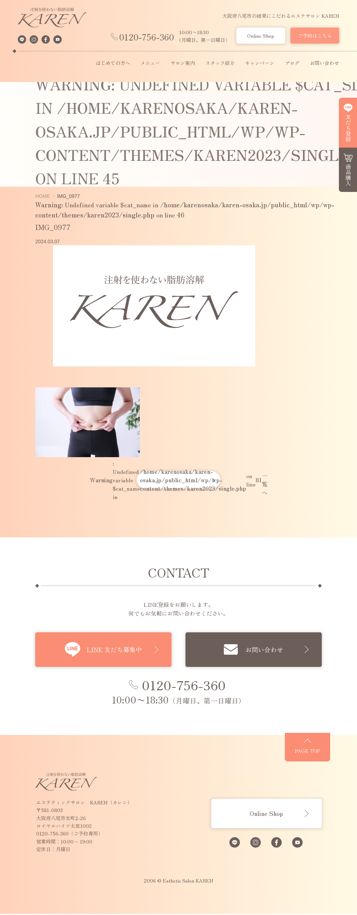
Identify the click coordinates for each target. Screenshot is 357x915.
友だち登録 (348, 128)
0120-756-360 (146, 37)
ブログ (292, 63)
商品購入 (348, 175)
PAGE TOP (320, 753)
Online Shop (260, 35)
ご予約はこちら (315, 35)
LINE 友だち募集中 (110, 649)
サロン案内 (182, 63)
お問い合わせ (324, 63)
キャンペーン (259, 63)
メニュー (150, 63)
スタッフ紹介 (220, 63)
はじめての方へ (113, 63)
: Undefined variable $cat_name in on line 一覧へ (178, 480)
